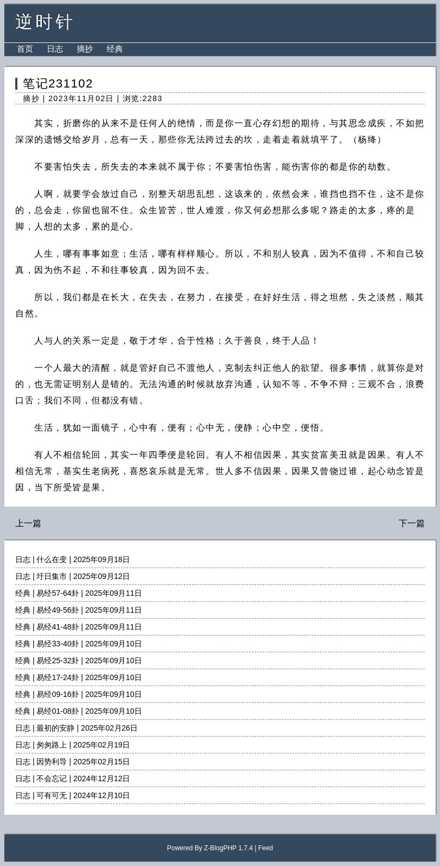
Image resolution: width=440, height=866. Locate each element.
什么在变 (51, 559)
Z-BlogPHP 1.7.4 (228, 848)
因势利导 (51, 761)
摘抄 (85, 48)
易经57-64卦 (57, 593)
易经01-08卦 (57, 711)
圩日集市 (51, 576)
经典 (115, 48)
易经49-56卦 (57, 610)
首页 (25, 48)
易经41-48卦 (57, 626)
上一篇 (28, 523)
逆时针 (45, 22)
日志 (55, 48)
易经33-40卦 (57, 643)
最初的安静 (55, 728)
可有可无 (51, 795)
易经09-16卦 (57, 694)
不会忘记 (51, 778)
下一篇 (412, 523)
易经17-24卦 (57, 677)
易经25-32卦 (57, 660)
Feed (265, 848)
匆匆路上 (51, 744)
